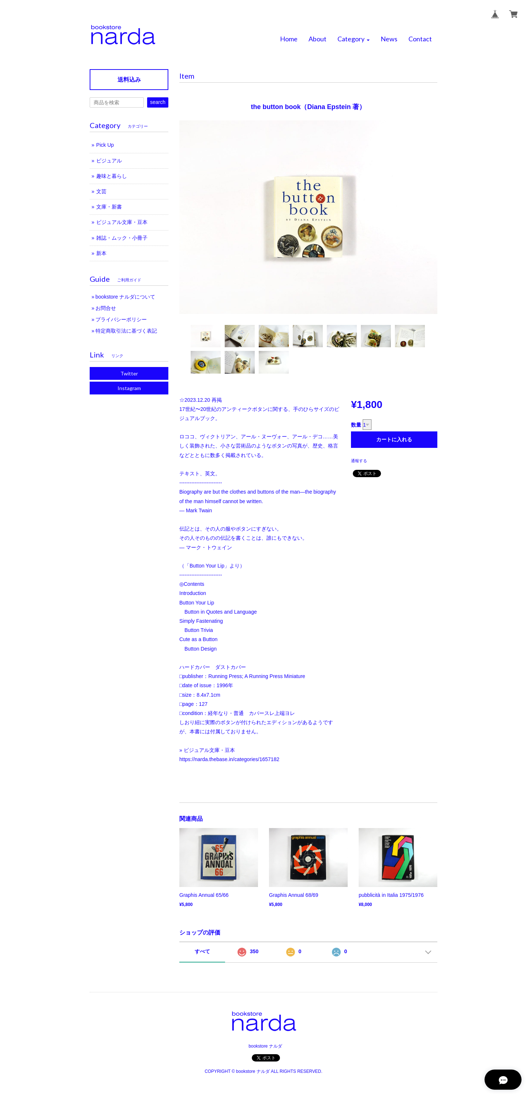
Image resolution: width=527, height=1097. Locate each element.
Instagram (129, 388)
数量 (356, 425)
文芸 (101, 191)
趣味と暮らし (111, 176)
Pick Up (105, 145)
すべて (202, 951)
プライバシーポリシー (121, 319)
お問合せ (106, 308)
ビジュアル (109, 161)
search (157, 102)
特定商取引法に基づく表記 (126, 331)
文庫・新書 (109, 207)
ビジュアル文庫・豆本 (121, 222)
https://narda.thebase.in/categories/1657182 (229, 759)
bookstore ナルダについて (125, 297)
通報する (359, 460)
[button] (353, 39)
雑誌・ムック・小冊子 (121, 238)
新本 (101, 253)
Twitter (129, 373)
